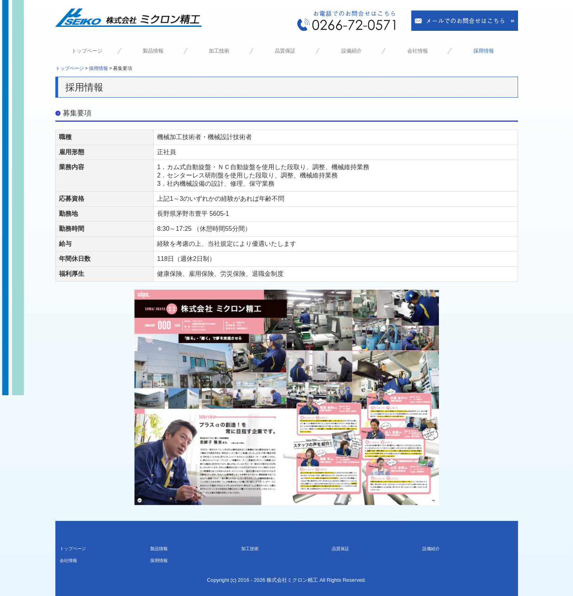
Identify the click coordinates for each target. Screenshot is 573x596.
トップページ (87, 51)
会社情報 (417, 51)
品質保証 (285, 51)
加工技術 (219, 51)
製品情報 (153, 51)
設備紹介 (351, 51)
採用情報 (483, 51)
